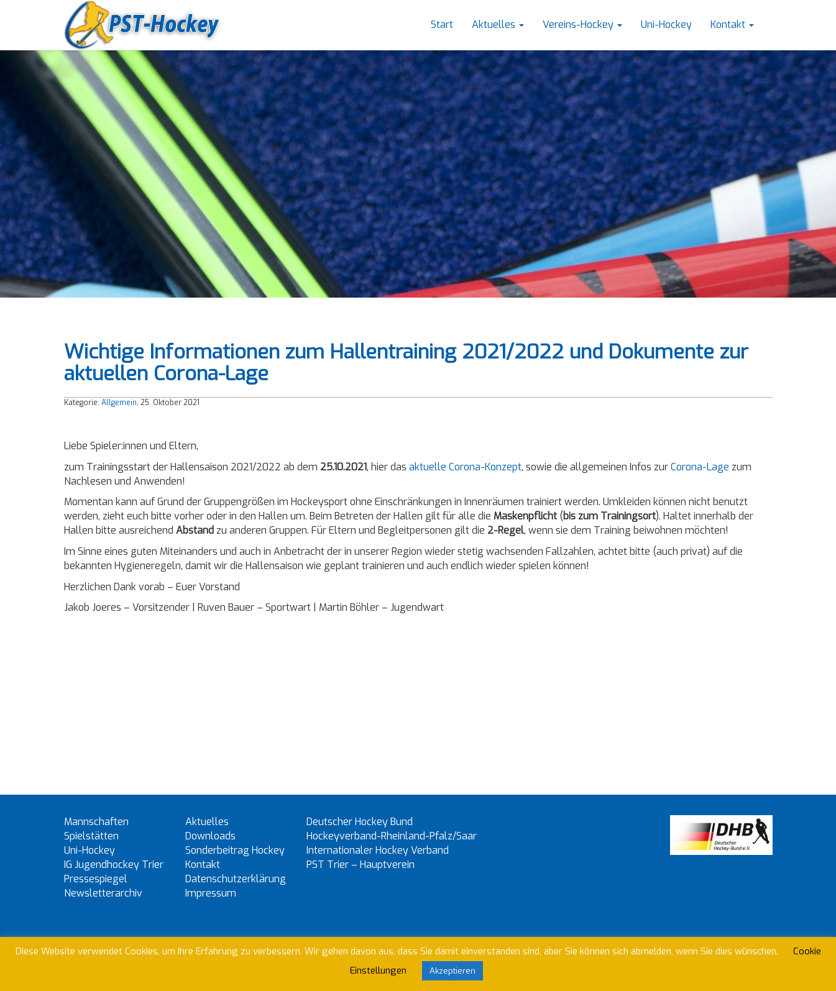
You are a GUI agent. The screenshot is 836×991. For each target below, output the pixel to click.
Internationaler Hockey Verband (377, 850)
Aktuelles (498, 24)
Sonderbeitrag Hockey (235, 850)
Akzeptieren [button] (452, 971)
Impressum (210, 893)
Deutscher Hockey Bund (359, 821)
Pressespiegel (95, 878)
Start (442, 24)
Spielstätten (91, 836)
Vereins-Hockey (582, 24)
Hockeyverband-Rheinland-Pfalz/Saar (391, 836)
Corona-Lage (700, 466)
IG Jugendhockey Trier (113, 864)
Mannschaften (96, 821)
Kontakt (732, 24)
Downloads (210, 836)
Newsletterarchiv (103, 893)
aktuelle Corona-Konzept (465, 466)
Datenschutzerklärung (235, 878)
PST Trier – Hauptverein (360, 864)
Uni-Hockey (666, 24)
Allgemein (119, 403)
